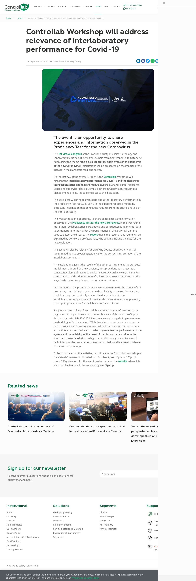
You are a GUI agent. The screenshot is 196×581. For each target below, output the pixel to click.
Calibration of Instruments (66, 532)
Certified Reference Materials (68, 528)
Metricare (58, 520)
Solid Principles (14, 524)
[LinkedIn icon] (175, 565)
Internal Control (61, 516)
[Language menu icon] (170, 6)
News (20, 18)
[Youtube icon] (180, 565)
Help (36, 565)
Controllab (110, 177)
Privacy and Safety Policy (19, 565)
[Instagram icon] (185, 565)
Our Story (11, 516)
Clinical (103, 512)
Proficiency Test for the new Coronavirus (95, 222)
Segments (58, 537)
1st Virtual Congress (70, 154)
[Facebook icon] (170, 565)
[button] (138, 61)
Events (55, 61)
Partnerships (13, 545)
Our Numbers (13, 528)
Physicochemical (108, 528)
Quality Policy (13, 532)
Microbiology (106, 524)
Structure (11, 520)
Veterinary (105, 520)
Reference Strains (62, 524)
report (94, 234)
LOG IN (183, 6)
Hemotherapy (107, 516)
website (122, 361)
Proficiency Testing (73, 61)
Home (8, 18)
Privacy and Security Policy (85, 577)
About (9, 512)
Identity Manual (14, 549)
